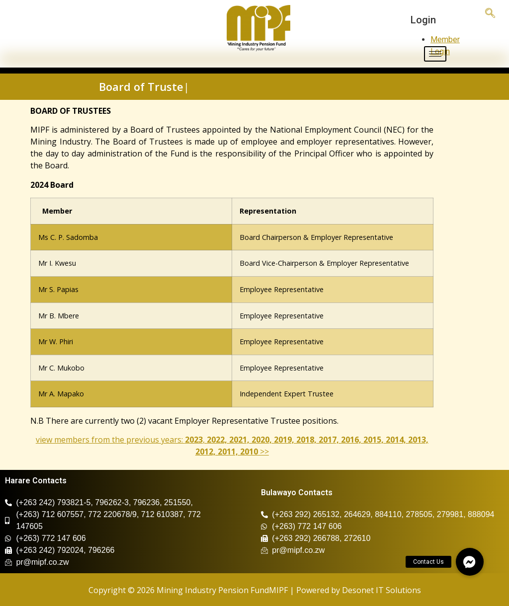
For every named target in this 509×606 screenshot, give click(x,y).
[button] (470, 562)
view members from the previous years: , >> (232, 445)
